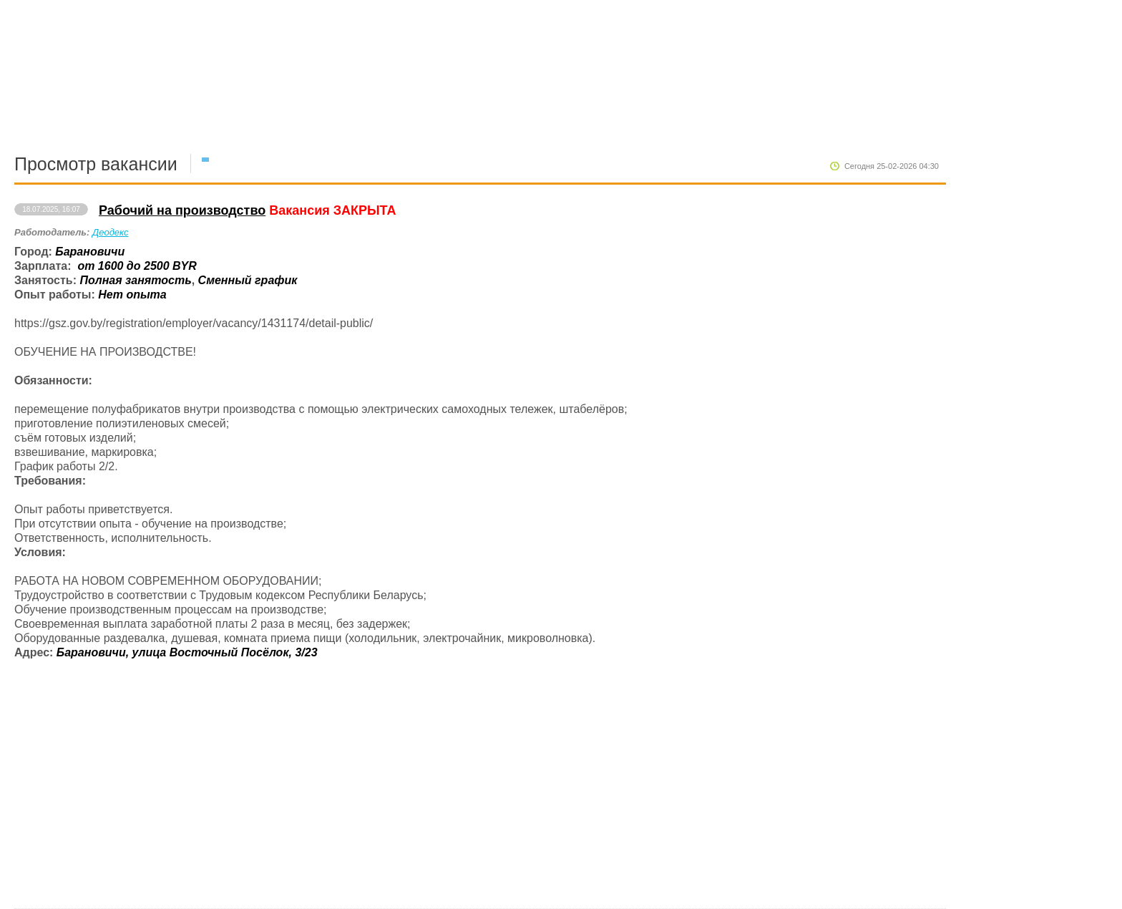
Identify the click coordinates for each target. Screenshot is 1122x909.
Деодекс (110, 232)
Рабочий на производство (182, 210)
